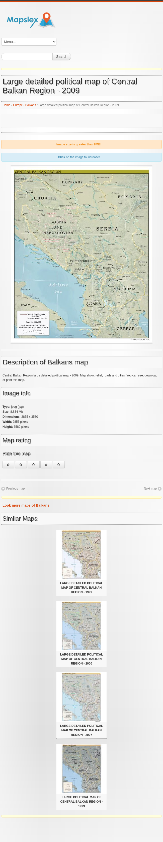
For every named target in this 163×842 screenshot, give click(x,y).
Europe (18, 105)
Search (61, 57)
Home (7, 105)
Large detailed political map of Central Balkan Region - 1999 (81, 587)
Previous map (15, 488)
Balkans (30, 105)
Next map (150, 488)
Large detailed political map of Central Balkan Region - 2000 (81, 659)
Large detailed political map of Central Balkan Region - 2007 (81, 730)
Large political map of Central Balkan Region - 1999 (81, 801)
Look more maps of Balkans (26, 505)
